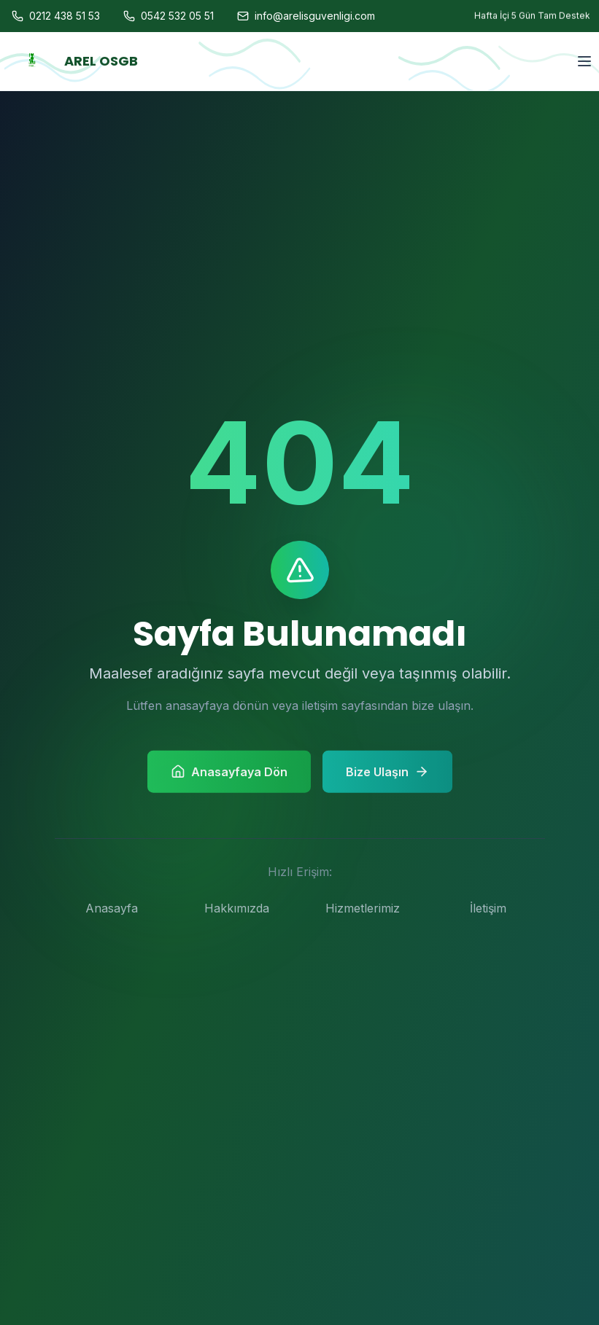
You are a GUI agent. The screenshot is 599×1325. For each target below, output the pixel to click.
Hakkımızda (236, 908)
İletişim (488, 908)
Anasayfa (111, 908)
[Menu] (584, 31)
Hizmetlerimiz (362, 908)
